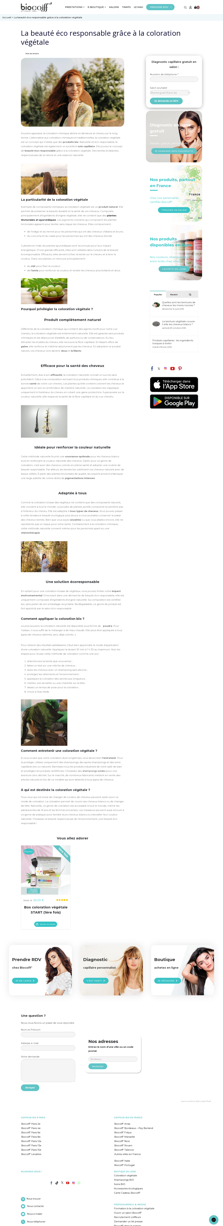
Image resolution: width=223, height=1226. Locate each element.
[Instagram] (73, 1182)
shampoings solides (93, 770)
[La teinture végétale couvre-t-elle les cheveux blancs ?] (156, 322)
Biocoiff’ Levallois (31, 1154)
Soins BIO (119, 1184)
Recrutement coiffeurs (127, 1217)
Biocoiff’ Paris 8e (31, 1136)
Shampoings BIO (124, 1179)
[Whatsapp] (79, 1183)
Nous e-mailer (34, 1214)
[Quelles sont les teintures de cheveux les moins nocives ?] (156, 303)
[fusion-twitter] (158, 368)
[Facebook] (51, 1182)
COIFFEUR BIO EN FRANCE (128, 1117)
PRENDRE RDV (159, 7)
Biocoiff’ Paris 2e (30, 1123)
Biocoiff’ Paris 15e (31, 1149)
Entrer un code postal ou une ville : (113, 1046)
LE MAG (138, 7)
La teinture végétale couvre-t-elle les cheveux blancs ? (179, 323)
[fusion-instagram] (165, 368)
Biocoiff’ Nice (122, 1141)
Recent (174, 294)
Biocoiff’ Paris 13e (31, 1145)
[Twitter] (62, 1182)
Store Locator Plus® (203, 1101)
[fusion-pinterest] (180, 368)
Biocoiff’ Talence (124, 1149)
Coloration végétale (125, 1175)
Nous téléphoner (36, 1221)
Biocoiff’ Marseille (124, 1136)
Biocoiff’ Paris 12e (31, 1141)
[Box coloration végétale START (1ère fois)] (45, 870)
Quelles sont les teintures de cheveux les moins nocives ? (178, 304)
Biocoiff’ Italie (122, 1160)
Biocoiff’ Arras (122, 1123)
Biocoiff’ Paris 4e (31, 1128)
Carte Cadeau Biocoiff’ (127, 1192)
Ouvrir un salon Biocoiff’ (128, 1212)
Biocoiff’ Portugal (124, 1165)
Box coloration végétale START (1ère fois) (46, 909)
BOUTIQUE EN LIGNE (125, 1171)
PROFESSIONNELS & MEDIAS (130, 1204)
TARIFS (126, 7)
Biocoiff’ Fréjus (122, 1132)
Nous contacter (35, 1206)
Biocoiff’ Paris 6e (30, 1132)
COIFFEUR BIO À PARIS (33, 1117)
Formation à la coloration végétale (134, 1208)
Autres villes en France (127, 1154)
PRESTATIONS (75, 7)
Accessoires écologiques (128, 1188)
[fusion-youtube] (172, 368)
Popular (158, 294)
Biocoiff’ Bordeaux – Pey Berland (133, 1128)
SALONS (114, 7)
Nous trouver (33, 1198)
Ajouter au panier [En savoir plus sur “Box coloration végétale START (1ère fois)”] (47, 924)
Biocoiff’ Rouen (123, 1145)
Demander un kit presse (128, 1221)
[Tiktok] (56, 1183)
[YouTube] (67, 1183)
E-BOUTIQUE (97, 7)
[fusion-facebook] (152, 368)
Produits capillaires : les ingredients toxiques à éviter (172, 342)
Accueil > (8, 17)
